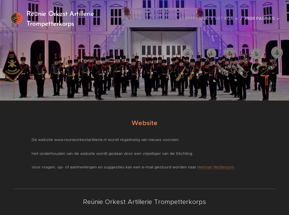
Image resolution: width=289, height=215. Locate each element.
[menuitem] (195, 18)
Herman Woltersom (215, 167)
